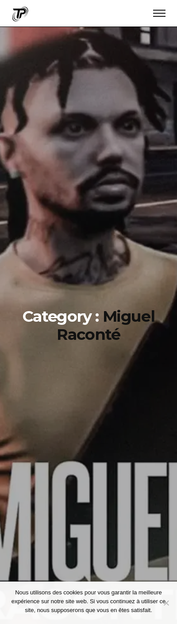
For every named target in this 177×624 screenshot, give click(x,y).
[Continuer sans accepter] (166, 602)
